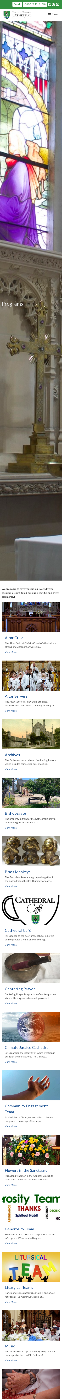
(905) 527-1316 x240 (34, 4)
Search (17, 4)
